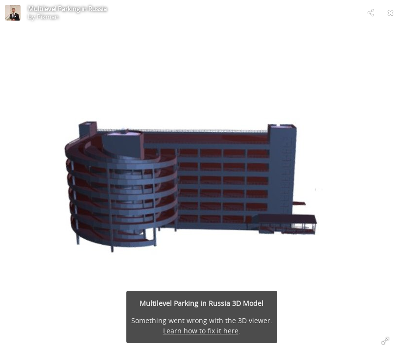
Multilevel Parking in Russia (67, 8)
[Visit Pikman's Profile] (13, 13)
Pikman (48, 16)
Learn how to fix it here (200, 330)
